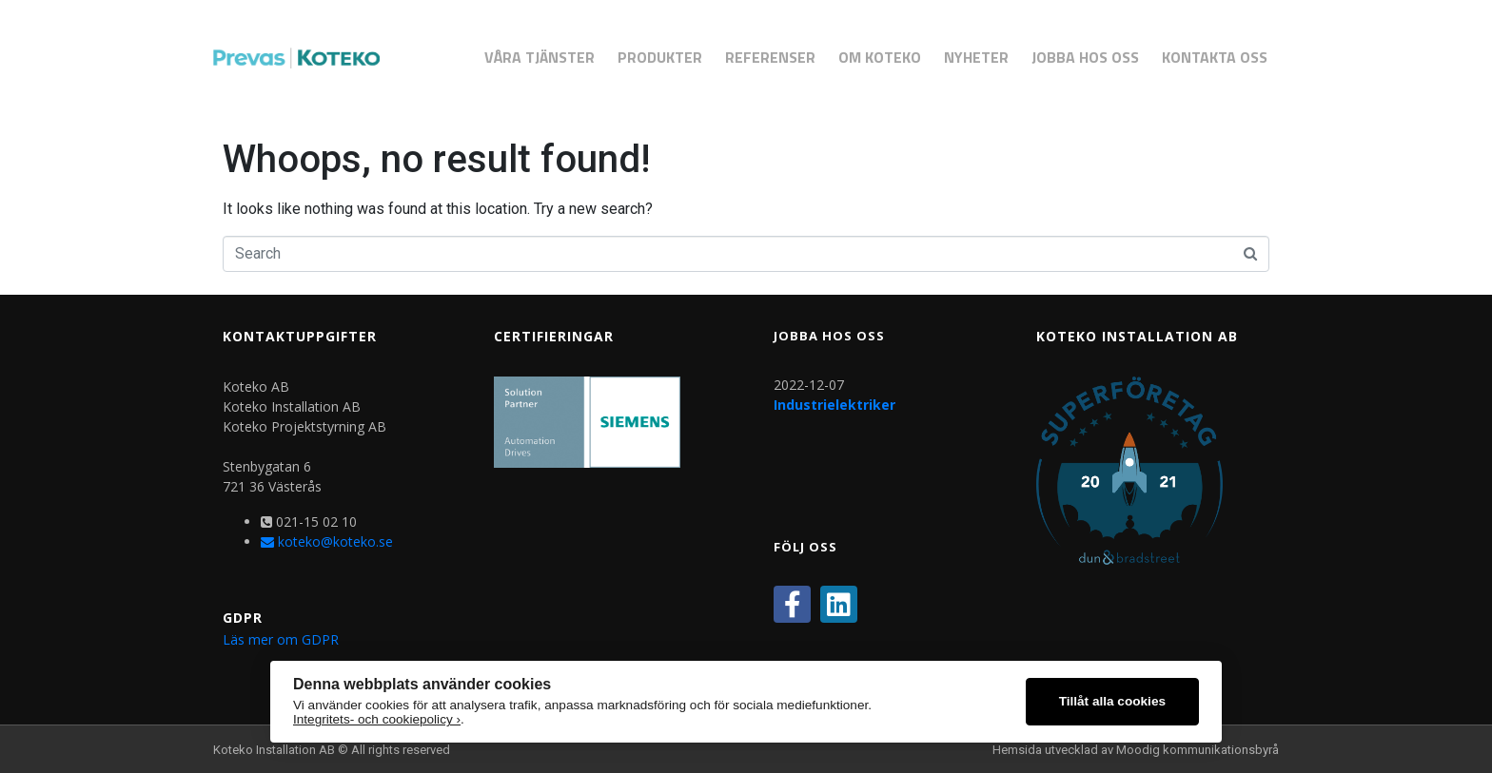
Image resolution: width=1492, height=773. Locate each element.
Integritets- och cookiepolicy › (377, 719)
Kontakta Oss (1214, 57)
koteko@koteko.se (327, 541)
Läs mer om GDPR (281, 639)
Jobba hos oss (1085, 57)
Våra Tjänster (539, 57)
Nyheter (976, 57)
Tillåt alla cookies (1112, 701)
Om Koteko (879, 57)
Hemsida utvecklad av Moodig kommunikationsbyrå (1135, 750)
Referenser (770, 57)
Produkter (660, 57)
